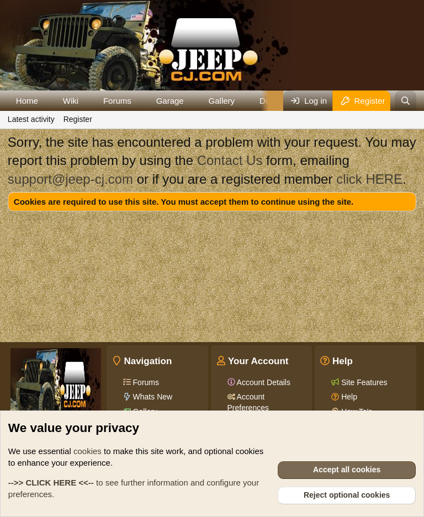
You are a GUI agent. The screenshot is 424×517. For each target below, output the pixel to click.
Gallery (222, 100)
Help (348, 396)
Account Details (262, 382)
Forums (117, 100)
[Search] (405, 100)
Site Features (363, 382)
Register (77, 119)
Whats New (151, 396)
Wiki (70, 100)
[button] (47, 100)
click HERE (369, 179)
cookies (87, 451)
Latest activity (31, 119)
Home (27, 100)
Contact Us (230, 160)
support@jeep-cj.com (70, 179)
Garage (170, 100)
